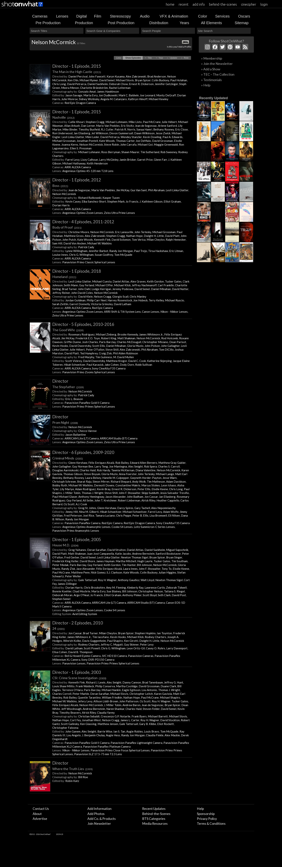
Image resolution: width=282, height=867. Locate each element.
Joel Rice (88, 515)
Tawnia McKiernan (122, 470)
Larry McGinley (108, 159)
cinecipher (248, 4)
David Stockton (170, 720)
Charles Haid (88, 470)
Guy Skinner (131, 644)
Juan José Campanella (100, 553)
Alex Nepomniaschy (163, 508)
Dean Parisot (177, 342)
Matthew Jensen (108, 724)
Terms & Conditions (211, 824)
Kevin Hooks (60, 345)
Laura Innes (130, 568)
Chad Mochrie (81, 591)
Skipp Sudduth (150, 493)
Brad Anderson (156, 76)
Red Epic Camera (102, 307)
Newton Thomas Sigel (134, 557)
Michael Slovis (125, 80)
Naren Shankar (115, 708)
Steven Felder (151, 708)
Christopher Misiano (155, 342)
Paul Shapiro (115, 640)
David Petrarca (76, 84)
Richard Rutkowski (89, 197)
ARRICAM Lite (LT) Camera (82, 438)
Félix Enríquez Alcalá (101, 462)
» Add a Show (210, 69)
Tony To (167, 568)
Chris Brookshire (94, 587)
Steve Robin (111, 144)
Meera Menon (70, 87)
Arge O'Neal (81, 595)
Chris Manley (138, 296)
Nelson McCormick (91, 144)
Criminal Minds (67, 458)
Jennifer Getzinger (166, 84)
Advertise (40, 819)
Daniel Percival (78, 76)
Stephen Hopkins (145, 633)
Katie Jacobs (123, 553)
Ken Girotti (131, 640)
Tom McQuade (123, 254)
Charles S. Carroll (169, 466)
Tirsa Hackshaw (158, 251)
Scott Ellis (98, 345)
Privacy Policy (207, 819)
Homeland (64, 277)
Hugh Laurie (145, 561)
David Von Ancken (74, 243)
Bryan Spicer (143, 80)
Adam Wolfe (171, 511)
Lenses (62, 16)
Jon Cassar (151, 496)
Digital (81, 16)
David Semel (107, 80)
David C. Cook (137, 360)
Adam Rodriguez (85, 489)
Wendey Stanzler (131, 137)
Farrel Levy (72, 159)
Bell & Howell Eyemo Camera (83, 655)
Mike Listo (135, 122)
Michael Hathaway (74, 163)
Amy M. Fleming (116, 587)
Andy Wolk (139, 481)
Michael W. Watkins (99, 243)
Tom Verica (139, 239)
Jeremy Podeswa (122, 289)
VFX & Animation (173, 16)
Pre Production (47, 23)
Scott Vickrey (73, 360)
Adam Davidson (176, 481)
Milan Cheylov (156, 239)
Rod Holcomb (169, 338)
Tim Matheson (156, 481)
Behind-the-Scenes (156, 814)
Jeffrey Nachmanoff (144, 285)
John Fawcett (97, 76)
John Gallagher (170, 345)
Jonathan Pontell (87, 140)
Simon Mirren (101, 481)
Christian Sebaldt (89, 716)
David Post (179, 595)
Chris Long (59, 84)
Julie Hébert (169, 122)
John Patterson (129, 701)
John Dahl (84, 289)
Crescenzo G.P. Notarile (115, 716)
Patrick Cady (86, 247)
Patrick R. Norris (125, 129)
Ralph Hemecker (176, 239)
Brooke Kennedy (127, 334)
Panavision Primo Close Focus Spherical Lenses (120, 750)
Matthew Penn (80, 572)
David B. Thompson (80, 652)
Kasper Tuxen (111, 197)
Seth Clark (164, 595)
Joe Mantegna (118, 466)
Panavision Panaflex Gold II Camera (87, 402)
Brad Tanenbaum (152, 682)
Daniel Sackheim (97, 84)
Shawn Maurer (130, 152)
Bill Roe (83, 777)
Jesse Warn (170, 477)
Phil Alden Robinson (125, 353)
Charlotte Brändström (94, 87)
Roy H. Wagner (107, 580)
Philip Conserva (105, 686)
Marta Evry (90, 95)
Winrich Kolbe (72, 640)
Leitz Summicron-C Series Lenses (154, 526)
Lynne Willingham (76, 251)
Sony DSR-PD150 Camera (97, 659)
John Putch (69, 239)
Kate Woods (107, 140)
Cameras (39, 16)
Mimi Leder (92, 137)
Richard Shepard (121, 481)
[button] (118, 58)
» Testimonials (211, 80)
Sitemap (241, 23)
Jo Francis (132, 201)
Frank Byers (139, 716)
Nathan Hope (134, 235)
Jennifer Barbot (98, 251)
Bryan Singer (174, 557)
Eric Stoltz (127, 125)
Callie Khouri (76, 122)
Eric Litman (176, 251)
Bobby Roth (59, 485)
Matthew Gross (74, 235)
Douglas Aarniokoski (65, 470)
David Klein (85, 296)
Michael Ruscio (174, 300)
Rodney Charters (155, 637)
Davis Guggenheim (94, 640)
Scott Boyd (150, 595)
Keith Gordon (155, 281)
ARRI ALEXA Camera (78, 167)
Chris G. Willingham (81, 254)
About (37, 814)
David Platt (172, 235)
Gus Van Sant (138, 190)
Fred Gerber (71, 557)
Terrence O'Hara (72, 690)
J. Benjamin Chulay (93, 735)
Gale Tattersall (87, 580)
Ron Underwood (62, 133)
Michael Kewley (158, 99)
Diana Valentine (146, 470)
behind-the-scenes (223, 4)
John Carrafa (128, 144)
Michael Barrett (158, 716)
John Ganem (72, 731)
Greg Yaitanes (77, 549)
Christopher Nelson (150, 591)
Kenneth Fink (102, 239)
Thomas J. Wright (92, 493)
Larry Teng (101, 466)
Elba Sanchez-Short (94, 201)
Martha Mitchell (126, 561)
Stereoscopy (120, 16)
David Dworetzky (80, 345)
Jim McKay (122, 190)
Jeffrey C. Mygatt (112, 644)
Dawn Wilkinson (144, 133)
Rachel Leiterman (120, 87)
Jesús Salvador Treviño (174, 493)
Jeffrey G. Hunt (173, 682)
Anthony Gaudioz (128, 580)
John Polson (152, 345)
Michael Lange (165, 474)
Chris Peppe (123, 515)
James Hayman (105, 561)
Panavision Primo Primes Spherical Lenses (88, 406)
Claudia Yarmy (106, 712)
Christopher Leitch (141, 693)
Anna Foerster (128, 474)
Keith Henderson (97, 163)
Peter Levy (147, 644)
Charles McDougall (129, 342)
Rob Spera (150, 466)
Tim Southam (179, 561)
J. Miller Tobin (71, 493)
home (170, 4)
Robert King (108, 338)
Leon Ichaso (168, 485)
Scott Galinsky (70, 724)
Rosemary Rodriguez (81, 334)
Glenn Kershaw (77, 462)
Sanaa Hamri (144, 129)
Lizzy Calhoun (89, 159)
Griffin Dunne (72, 342)
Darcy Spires (125, 508)
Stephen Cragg (95, 122)
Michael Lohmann (116, 122)
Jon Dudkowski (108, 95)
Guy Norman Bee (82, 466)
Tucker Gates (173, 281)
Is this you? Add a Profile (179, 46)
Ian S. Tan (119, 731)
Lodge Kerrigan (101, 289)
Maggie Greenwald (166, 144)
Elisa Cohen (59, 652)
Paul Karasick (94, 364)
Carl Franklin (166, 285)
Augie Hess (113, 735)
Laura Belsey (93, 477)
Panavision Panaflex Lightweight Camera (136, 742)
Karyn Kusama (116, 76)
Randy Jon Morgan (121, 251)
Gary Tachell (142, 508)
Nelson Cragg (102, 296)
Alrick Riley (148, 500)
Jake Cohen (112, 364)
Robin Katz (72, 781)
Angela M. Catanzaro (113, 99)
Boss (60, 186)
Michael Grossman (64, 140)
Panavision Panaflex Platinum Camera (107, 746)
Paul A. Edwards (173, 137)
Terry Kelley (156, 300)
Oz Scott (69, 504)
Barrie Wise (104, 731)
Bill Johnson (144, 565)
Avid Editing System (84, 614)
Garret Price (145, 159)
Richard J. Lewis (96, 682)
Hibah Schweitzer (74, 364)
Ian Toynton (164, 633)
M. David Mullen (123, 357)
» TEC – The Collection (217, 74)
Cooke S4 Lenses (122, 526)
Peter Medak (60, 565)
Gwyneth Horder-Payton (145, 477)
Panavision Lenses (74, 663)
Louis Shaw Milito (63, 686)
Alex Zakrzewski (136, 76)
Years (184, 23)
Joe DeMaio (143, 140)
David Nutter (180, 289)
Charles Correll (61, 693)
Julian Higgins (167, 572)
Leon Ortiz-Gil (136, 648)
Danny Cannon (132, 682)
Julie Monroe (69, 99)
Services (222, 16)
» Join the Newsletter (217, 63)
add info (199, 4)
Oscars (244, 16)
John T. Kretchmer (105, 500)
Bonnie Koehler (62, 591)
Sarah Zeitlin (60, 304)
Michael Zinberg (106, 334)
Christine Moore (78, 232)
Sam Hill (57, 243)
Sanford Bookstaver (168, 553)
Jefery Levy (85, 701)
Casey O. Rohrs (155, 648)
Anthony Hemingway (91, 496)
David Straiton (116, 549)
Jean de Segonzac (146, 125)
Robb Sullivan (143, 364)
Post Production (121, 23)
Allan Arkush (72, 125)
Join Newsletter (99, 824)
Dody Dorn (127, 364)
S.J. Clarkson (114, 572)
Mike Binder (69, 129)
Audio (144, 16)
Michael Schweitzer (135, 511)
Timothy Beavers (70, 712)
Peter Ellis (143, 489)
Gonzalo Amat (87, 91)
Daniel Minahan (161, 289)
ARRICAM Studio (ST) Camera (118, 438)
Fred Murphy (86, 357)
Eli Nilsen (174, 515)
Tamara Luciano (105, 515)
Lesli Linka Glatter (73, 137)
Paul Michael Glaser (64, 496)
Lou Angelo (73, 735)
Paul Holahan (178, 80)
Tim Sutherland (149, 152)
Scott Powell (92, 648)
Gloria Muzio (135, 345)
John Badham (135, 496)
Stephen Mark (116, 201)
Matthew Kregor (116, 360)
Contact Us (41, 809)
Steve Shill (112, 349)
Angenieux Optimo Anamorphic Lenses (86, 526)
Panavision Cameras (140, 655)
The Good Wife (68, 330)
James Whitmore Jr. (151, 334)
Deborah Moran (62, 595)
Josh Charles (90, 342)
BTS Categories (153, 819)
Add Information (99, 809)
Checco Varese (87, 430)
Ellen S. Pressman (81, 148)
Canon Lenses (150, 311)
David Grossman (162, 140)
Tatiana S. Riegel (174, 591)
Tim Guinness (103, 357)
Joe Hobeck (140, 300)
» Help (205, 85)
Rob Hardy (103, 470)
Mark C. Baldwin (129, 95)
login (264, 4)
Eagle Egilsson (131, 690)
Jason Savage (73, 95)
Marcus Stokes (150, 485)
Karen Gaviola (163, 693)
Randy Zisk (68, 568)
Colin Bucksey (160, 80)
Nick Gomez (98, 572)
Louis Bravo (151, 731)
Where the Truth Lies (72, 769)
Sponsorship (206, 814)
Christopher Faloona (65, 727)
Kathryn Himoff (137, 99)
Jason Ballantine (75, 434)
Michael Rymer (88, 80)
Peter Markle (80, 693)
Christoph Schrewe (64, 481)
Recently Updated (213, 98)
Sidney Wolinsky (89, 99)
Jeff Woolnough (71, 708)
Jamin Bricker (127, 159)
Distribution (158, 23)
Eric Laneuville (124, 232)
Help (200, 809)
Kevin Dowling (152, 137)
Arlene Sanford (167, 125)
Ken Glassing (88, 724)
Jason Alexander (115, 496)
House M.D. (65, 545)
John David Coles (82, 292)
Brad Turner (69, 289)
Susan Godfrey (104, 254)
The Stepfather (68, 387)
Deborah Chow (118, 84)
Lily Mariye (67, 489)
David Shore (87, 561)
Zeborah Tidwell (176, 587)
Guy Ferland (86, 285)
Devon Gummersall (121, 133)
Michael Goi (145, 144)
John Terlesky (142, 232)
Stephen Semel (61, 599)
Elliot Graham (172, 201)
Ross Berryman (110, 152)
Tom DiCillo (166, 349)
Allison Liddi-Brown (105, 701)
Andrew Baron (131, 705)
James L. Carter (129, 720)
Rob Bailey (122, 462)
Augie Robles (134, 731)
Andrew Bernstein (143, 553)
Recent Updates (154, 809)
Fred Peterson (73, 515)
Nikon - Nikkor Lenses (174, 311)
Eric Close (181, 129)
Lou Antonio (149, 690)
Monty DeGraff (166, 95)
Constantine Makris (128, 485)
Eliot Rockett (165, 724)
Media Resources (155, 824)
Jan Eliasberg (82, 133)
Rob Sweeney (168, 152)
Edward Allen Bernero (143, 462)
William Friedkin (112, 697)
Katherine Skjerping (159, 360)
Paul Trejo (140, 251)
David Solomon (121, 239)
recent (183, 4)
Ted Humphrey (89, 353)
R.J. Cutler (107, 129)
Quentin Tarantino (89, 697)
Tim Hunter (129, 565)
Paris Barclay (107, 342)
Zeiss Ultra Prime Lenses (119, 212)
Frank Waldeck (85, 686)
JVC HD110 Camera (114, 655)
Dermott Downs (104, 485)
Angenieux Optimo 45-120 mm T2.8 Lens (87, 171)
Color (202, 16)
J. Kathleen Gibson (151, 201)
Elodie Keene (160, 489)
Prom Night (65, 422)
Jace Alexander (85, 568)
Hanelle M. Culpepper (115, 477)
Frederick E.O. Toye (88, 338)
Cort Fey (75, 720)
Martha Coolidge (127, 686)
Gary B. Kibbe (147, 724)
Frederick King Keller (65, 561)
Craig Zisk (105, 353)
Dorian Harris (61, 205)
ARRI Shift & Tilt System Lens (122, 311)
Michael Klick (122, 285)
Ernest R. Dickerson (141, 84)
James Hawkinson (108, 91)
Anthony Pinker (132, 595)
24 (58, 628)
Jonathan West (91, 720)
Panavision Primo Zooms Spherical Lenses (88, 372)
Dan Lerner (88, 125)
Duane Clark (168, 686)
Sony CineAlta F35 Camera (109, 368)
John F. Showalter (129, 493)
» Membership (211, 58)
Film (97, 16)
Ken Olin (73, 80)
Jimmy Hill (71, 511)
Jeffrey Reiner (61, 292)
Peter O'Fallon (95, 349)
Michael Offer (104, 285)
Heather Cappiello (167, 500)
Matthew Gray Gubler (172, 462)
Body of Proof (67, 227)
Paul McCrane (152, 122)
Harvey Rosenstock (120, 300)
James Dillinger (67, 583)
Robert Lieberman (129, 500)
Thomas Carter (125, 140)
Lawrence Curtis (155, 587)
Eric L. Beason (74, 399)
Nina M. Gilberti (89, 511)
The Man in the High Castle (76, 72)
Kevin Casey (73, 201)
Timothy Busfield (89, 129)
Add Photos (96, 814)
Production (84, 23)
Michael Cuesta (102, 281)
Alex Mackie (172, 735)
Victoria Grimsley (102, 304)
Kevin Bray (103, 489)
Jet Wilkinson (99, 133)
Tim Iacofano (100, 637)
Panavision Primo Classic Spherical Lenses (88, 262)
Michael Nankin (111, 690)
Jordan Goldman (75, 300)
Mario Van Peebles (108, 125)
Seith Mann (71, 285)
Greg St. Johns (87, 508)
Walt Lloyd (147, 580)
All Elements (211, 23)
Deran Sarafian (96, 549)
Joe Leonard (147, 95)
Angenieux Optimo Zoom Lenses (82, 212)
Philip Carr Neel (96, 300)
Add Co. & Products (101, 819)
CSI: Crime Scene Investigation (79, 678)
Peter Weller (73, 576)
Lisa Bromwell (158, 515)
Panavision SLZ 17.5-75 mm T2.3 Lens (98, 754)
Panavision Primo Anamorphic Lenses (75, 530)
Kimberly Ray (135, 587)
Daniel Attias (121, 281)
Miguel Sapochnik (177, 549)
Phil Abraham (156, 190)
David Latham (122, 304)
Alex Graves (138, 281)
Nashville (63, 117)
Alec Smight (135, 466)
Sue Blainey (114, 591)
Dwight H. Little (154, 235)
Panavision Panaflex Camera (82, 523)
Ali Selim (88, 500)
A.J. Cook (81, 504)
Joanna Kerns (69, 144)
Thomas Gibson (73, 474)
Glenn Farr (160, 159)
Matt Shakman (126, 338)
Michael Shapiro (170, 697)
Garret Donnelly (79, 304)
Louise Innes (60, 254)
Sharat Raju (84, 481)
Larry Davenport (176, 648)
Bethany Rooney (163, 129)
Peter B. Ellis (140, 515)
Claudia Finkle (154, 735)
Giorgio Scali (120, 296)
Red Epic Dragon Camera (80, 102)
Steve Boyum (92, 474)
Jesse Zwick (163, 133)
